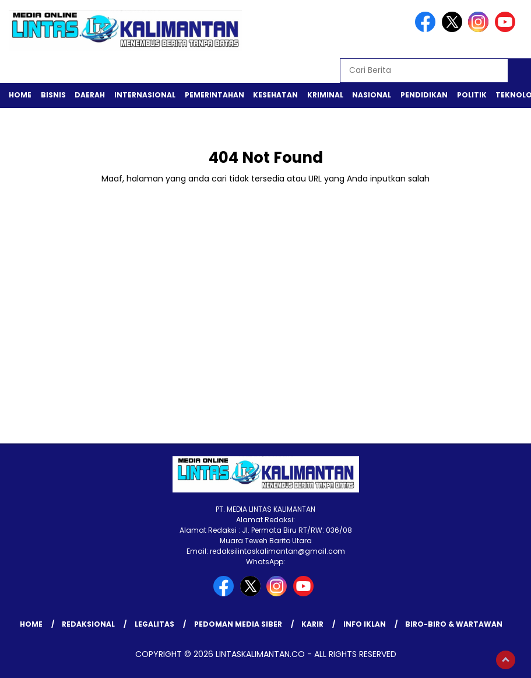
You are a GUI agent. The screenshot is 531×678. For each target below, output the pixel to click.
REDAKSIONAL (88, 624)
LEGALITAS (154, 624)
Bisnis (53, 95)
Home (20, 95)
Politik (472, 95)
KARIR (312, 624)
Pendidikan (424, 95)
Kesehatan (275, 95)
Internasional (144, 95)
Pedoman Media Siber (238, 624)
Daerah (90, 95)
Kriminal (325, 95)
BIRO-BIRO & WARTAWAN (453, 624)
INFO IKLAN (364, 624)
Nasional (371, 95)
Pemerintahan (214, 95)
